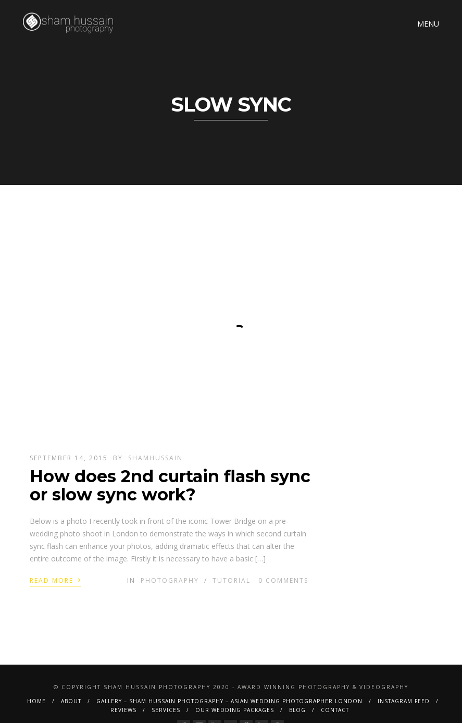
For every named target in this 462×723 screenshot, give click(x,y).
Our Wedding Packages (234, 710)
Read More (55, 579)
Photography (170, 580)
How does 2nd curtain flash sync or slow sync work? (170, 485)
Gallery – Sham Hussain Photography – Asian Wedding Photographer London (229, 701)
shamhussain (155, 458)
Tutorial (232, 580)
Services (166, 710)
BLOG (297, 710)
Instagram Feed (404, 701)
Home (36, 701)
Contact (335, 710)
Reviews (123, 710)
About (71, 701)
